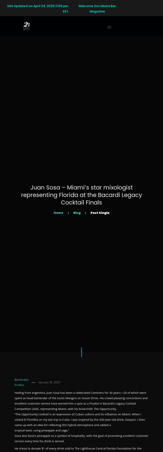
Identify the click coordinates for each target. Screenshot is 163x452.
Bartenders (22, 379)
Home (59, 213)
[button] (109, 27)
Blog (77, 213)
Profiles (19, 385)
